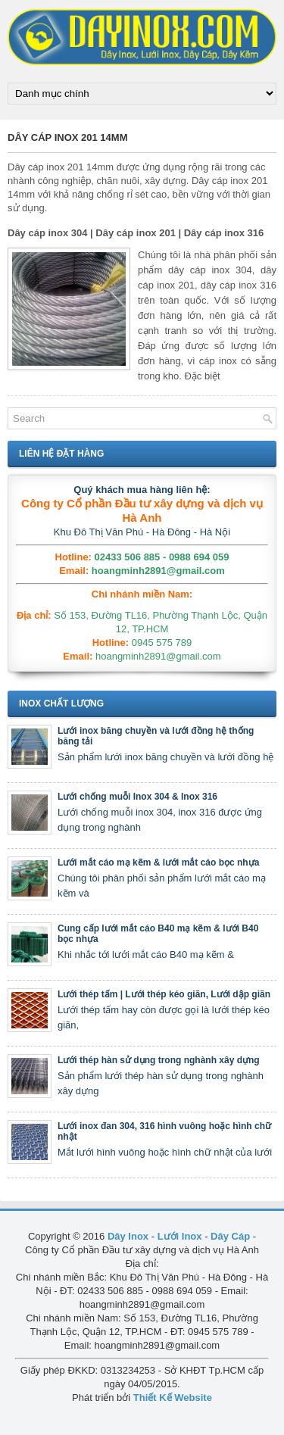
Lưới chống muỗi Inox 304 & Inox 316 (137, 796)
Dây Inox (128, 1236)
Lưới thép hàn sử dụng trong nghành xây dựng (159, 1060)
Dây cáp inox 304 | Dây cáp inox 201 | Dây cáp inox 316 (136, 233)
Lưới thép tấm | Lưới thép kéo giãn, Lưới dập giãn (164, 994)
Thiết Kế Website (172, 1397)
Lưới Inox (180, 1236)
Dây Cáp (230, 1236)
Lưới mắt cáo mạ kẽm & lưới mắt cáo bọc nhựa (158, 862)
